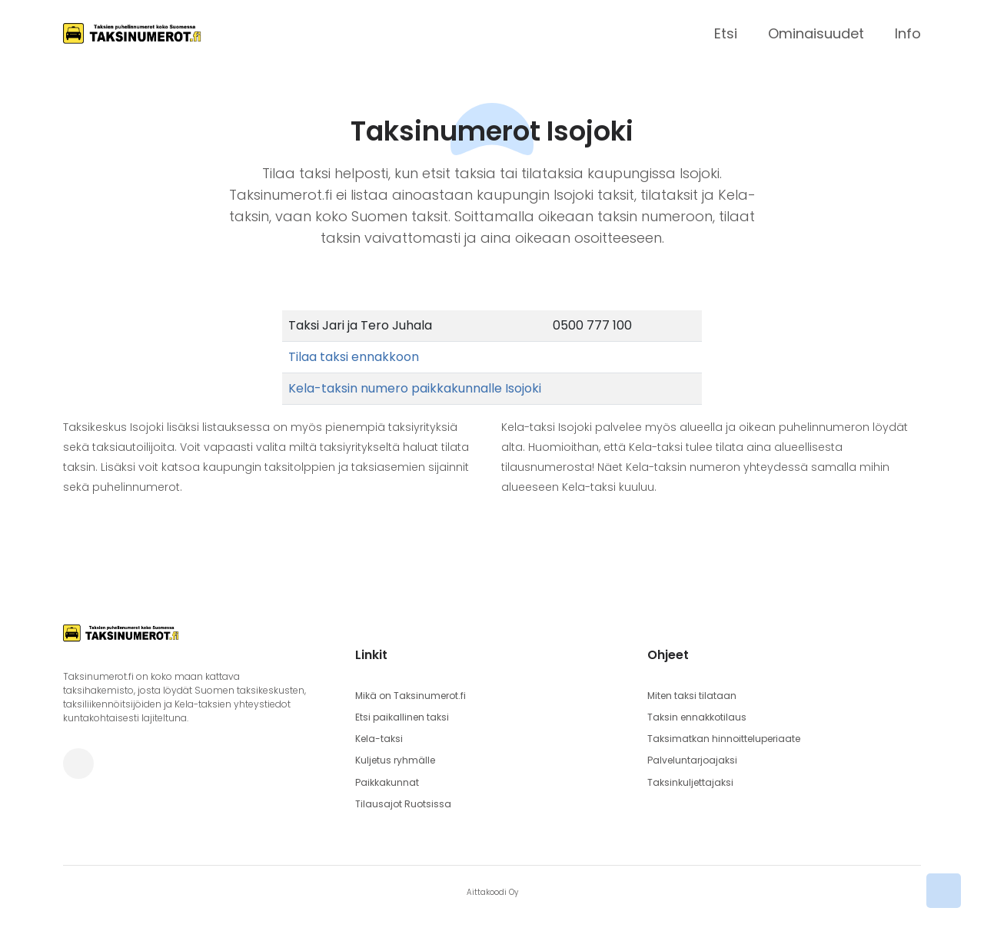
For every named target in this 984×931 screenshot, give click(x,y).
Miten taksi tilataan (691, 695)
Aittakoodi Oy (492, 891)
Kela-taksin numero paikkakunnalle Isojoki (414, 388)
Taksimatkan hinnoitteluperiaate (723, 738)
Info (908, 33)
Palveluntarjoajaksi (691, 760)
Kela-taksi (379, 738)
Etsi (725, 33)
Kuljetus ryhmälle (395, 760)
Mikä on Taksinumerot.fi (410, 695)
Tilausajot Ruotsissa (403, 803)
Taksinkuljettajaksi (690, 781)
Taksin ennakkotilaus (696, 717)
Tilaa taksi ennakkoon (353, 357)
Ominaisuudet (816, 33)
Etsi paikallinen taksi (402, 717)
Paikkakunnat (386, 781)
